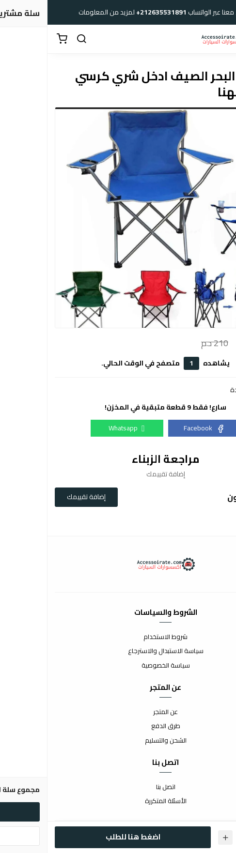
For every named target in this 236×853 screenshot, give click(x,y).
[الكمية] (200, 837)
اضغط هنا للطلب (85, 837)
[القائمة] (221, 39)
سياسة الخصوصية (118, 665)
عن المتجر (118, 712)
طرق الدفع (118, 726)
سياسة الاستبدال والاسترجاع (118, 651)
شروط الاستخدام (118, 637)
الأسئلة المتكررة (118, 801)
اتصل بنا (118, 787)
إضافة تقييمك (38, 496)
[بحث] (34, 39)
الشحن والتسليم (118, 741)
